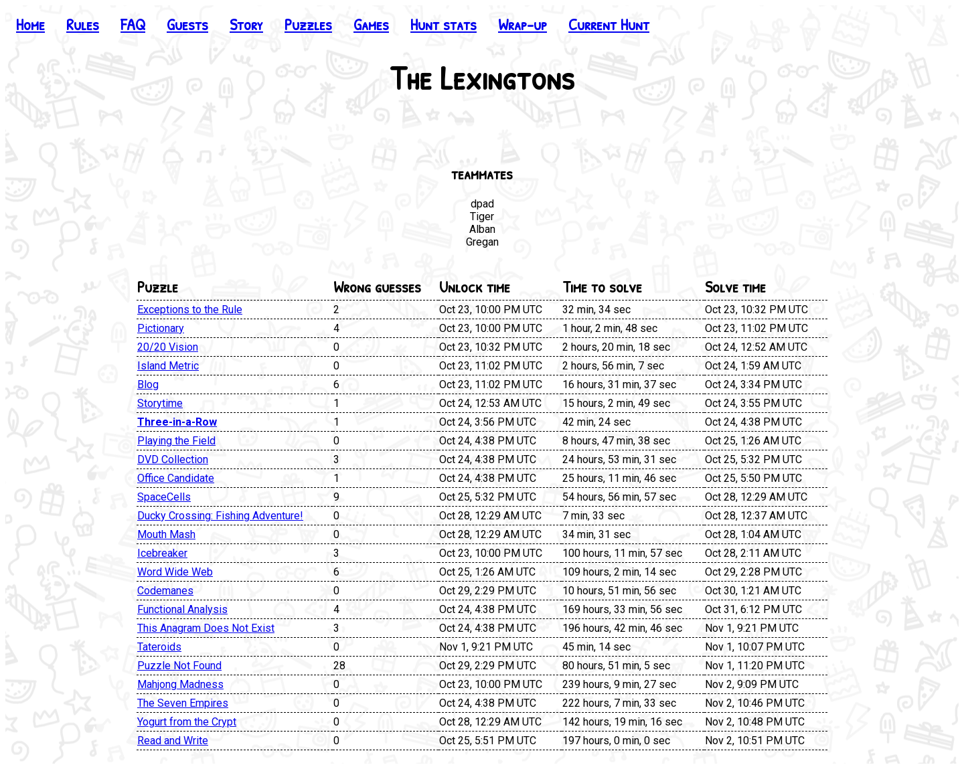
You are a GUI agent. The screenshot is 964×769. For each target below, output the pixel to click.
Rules (82, 24)
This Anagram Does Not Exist (205, 628)
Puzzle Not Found (179, 665)
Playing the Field (176, 440)
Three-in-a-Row (177, 422)
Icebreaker (162, 553)
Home (30, 24)
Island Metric (168, 365)
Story (246, 24)
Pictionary (160, 328)
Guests (187, 24)
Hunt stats (443, 24)
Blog (148, 384)
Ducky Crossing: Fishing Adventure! (220, 515)
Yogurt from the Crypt (186, 721)
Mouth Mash (166, 534)
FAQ (132, 24)
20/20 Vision (167, 347)
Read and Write (172, 740)
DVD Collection (172, 459)
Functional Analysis (182, 609)
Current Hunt (608, 24)
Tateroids (159, 646)
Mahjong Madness (180, 684)
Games (371, 24)
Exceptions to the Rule (189, 309)
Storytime (160, 403)
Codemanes (165, 590)
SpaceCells (164, 497)
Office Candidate (175, 478)
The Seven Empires (182, 703)
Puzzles (308, 24)
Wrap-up (522, 24)
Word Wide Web (175, 572)
